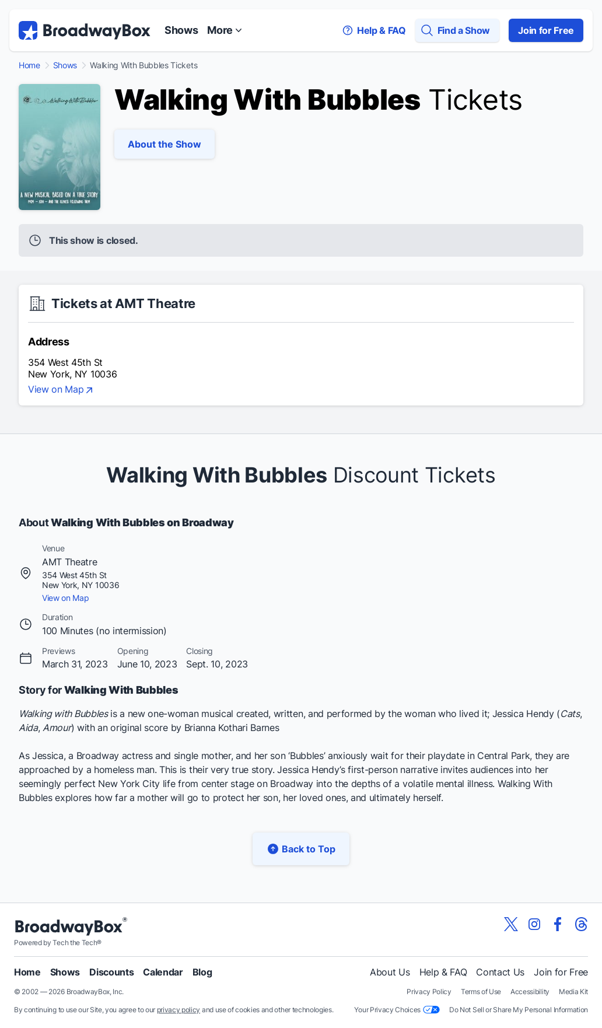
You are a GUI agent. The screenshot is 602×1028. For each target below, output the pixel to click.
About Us (390, 972)
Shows (181, 30)
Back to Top (301, 848)
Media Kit (573, 991)
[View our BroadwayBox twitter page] (511, 924)
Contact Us (500, 972)
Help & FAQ (443, 972)
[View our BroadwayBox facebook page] (558, 924)
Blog (202, 972)
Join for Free (546, 30)
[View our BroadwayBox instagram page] (534, 924)
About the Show (164, 144)
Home (29, 65)
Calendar (163, 972)
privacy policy (179, 1009)
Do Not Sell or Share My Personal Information (518, 1009)
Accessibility (530, 991)
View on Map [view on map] (61, 390)
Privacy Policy (429, 991)
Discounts (111, 972)
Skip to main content (301, 0)
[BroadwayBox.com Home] (84, 30)
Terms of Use (481, 991)
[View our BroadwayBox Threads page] (581, 924)
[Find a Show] (457, 30)
